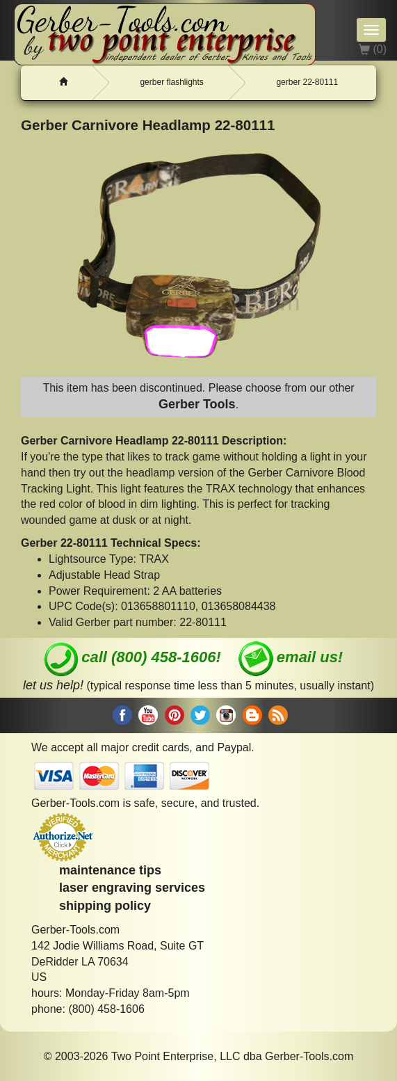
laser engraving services (132, 888)
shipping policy (105, 906)
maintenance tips (110, 870)
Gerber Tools (197, 404)
